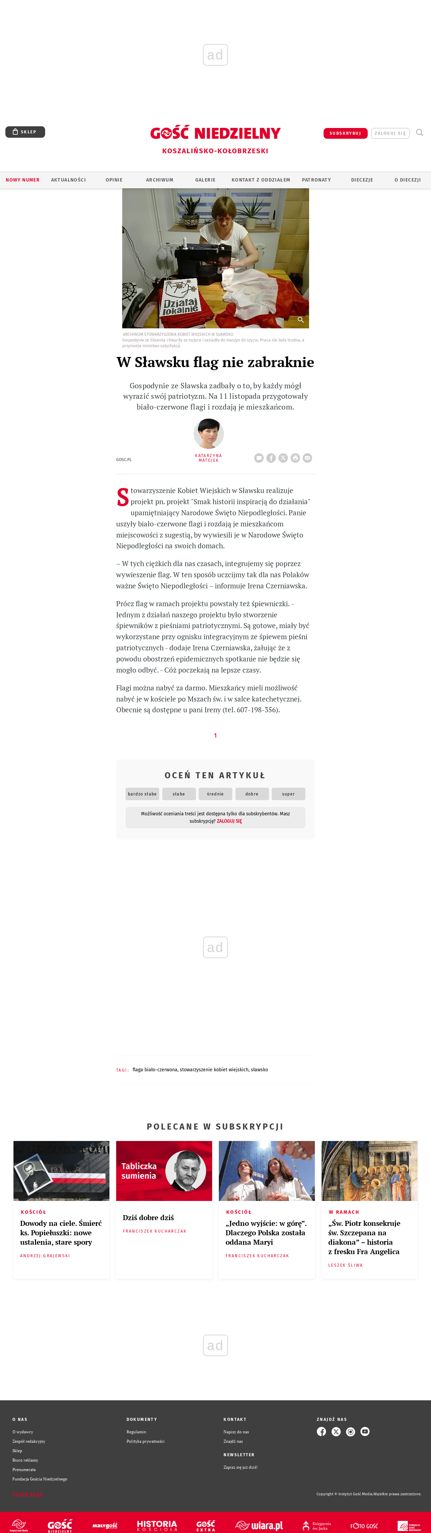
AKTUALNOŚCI (68, 180)
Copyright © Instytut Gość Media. (345, 1494)
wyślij (309, 456)
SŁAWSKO (259, 1070)
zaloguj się (390, 133)
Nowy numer (23, 180)
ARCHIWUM (159, 180)
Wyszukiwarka (419, 132)
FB (272, 456)
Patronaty (316, 180)
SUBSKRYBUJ (345, 133)
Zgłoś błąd (27, 1494)
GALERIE (205, 180)
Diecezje (362, 180)
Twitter (284, 456)
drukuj (297, 456)
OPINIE (114, 180)
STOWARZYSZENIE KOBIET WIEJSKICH (214, 1070)
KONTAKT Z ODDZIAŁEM (261, 180)
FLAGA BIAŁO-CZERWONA (155, 1070)
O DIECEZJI (408, 180)
